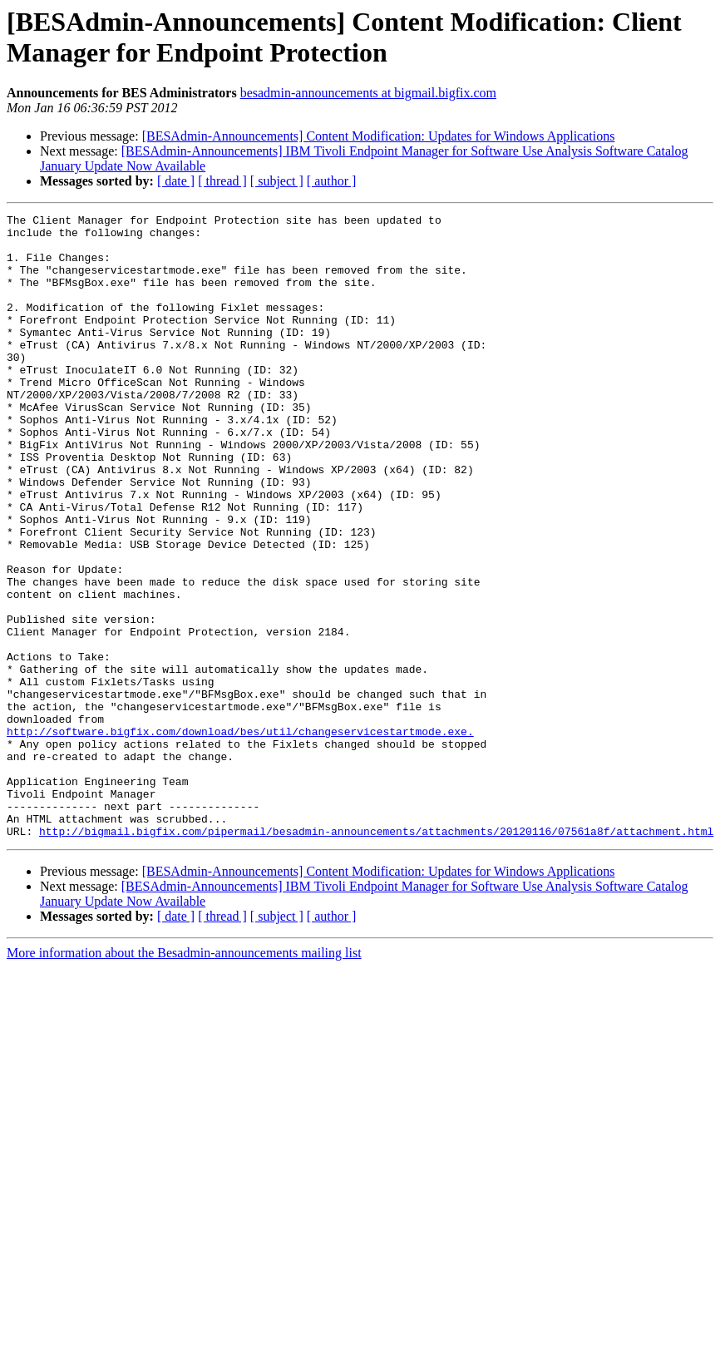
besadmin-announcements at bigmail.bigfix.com (368, 93)
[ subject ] (276, 181)
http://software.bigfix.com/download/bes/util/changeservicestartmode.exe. (240, 835)
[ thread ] (222, 181)
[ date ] (176, 181)
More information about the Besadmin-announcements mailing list (184, 1077)
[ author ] (332, 181)
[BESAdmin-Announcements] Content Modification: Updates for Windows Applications (378, 136)
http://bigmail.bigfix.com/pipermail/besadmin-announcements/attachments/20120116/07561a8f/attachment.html (376, 955)
